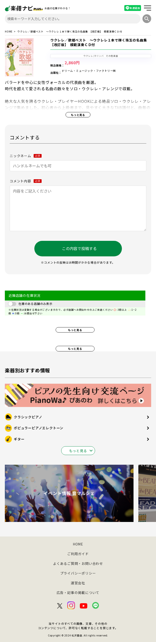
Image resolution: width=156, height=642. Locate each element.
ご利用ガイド (78, 553)
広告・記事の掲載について (78, 592)
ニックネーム (26, 155)
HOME (9, 31)
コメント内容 (26, 181)
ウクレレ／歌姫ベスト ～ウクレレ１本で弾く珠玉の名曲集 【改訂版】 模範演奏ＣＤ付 (100, 42)
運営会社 (78, 583)
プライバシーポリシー (78, 573)
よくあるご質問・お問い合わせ (78, 563)
